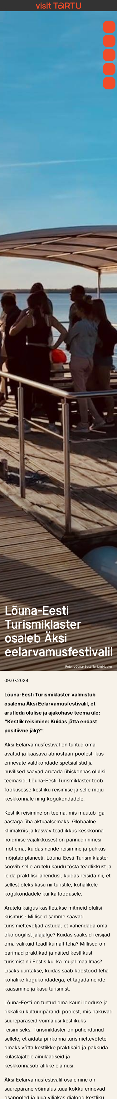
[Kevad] (109, 27)
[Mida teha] (109, 55)
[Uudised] (109, 41)
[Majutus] (109, 83)
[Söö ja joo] (109, 69)
